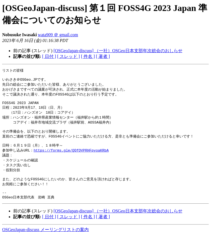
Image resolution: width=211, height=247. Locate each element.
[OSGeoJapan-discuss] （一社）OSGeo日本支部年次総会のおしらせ (118, 50)
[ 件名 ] (88, 56)
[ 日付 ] (49, 56)
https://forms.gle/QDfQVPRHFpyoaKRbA (71, 157)
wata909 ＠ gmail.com (58, 34)
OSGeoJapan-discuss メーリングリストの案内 (45, 241)
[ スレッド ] (68, 56)
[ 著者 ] (103, 56)
